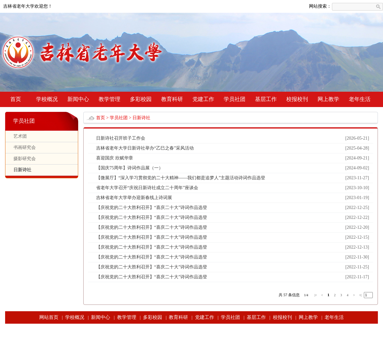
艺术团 (20, 136)
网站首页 (48, 317)
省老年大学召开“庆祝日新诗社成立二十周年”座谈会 (147, 187)
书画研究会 (24, 147)
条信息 (294, 295)
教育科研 (172, 99)
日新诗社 (22, 169)
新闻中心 (78, 99)
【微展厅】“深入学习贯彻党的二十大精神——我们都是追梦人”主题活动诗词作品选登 (180, 177)
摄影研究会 (24, 158)
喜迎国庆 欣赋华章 (114, 158)
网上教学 (328, 99)
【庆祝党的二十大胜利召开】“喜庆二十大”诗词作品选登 (151, 207)
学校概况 (47, 99)
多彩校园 (141, 99)
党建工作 (203, 99)
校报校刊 (297, 99)
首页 (15, 99)
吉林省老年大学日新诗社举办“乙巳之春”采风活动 (145, 148)
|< (315, 295)
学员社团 (234, 99)
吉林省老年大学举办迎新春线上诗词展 (134, 197)
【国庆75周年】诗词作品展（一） (129, 168)
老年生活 (360, 99)
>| (360, 295)
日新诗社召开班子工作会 (120, 138)
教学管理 (109, 99)
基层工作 (266, 99)
